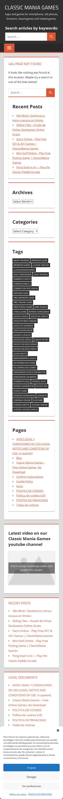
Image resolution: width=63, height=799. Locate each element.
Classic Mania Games (31, 7)
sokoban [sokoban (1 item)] (42, 395)
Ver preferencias (31, 786)
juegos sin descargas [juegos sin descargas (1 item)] (25, 349)
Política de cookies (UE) (31, 495)
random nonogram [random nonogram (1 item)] (24, 395)
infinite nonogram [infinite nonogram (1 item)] (39, 311)
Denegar (31, 777)
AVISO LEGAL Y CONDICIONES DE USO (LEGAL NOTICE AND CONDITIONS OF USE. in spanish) (30, 690)
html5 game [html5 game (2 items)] (20, 311)
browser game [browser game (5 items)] (39, 260)
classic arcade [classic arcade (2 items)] (41, 265)
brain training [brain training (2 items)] (21, 260)
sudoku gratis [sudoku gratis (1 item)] (21, 404)
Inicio (19, 486)
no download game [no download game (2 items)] (24, 362)
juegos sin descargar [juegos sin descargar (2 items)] (25, 344)
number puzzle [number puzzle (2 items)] (21, 381)
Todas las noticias (27, 505)
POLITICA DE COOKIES (30, 491)
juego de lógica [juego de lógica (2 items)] (39, 316)
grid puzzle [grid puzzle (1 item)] (40, 307)
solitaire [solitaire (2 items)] (38, 400)
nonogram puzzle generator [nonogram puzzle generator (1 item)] (29, 372)
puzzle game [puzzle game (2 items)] (20, 390)
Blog (19, 458)
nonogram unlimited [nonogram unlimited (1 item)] (25, 377)
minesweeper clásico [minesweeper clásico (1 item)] (24, 358)
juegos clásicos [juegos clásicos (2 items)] (22, 335)
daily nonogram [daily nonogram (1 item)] (22, 274)
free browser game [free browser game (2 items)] (23, 297)
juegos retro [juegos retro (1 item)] (41, 339)
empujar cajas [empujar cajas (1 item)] (20, 293)
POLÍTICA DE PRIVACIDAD (40, 794)
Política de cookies (18, 794)
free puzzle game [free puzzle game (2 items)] (22, 307)
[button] (58, 730)
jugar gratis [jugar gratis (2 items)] (20, 353)
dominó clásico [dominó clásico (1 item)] (22, 279)
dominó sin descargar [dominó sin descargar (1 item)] (25, 288)
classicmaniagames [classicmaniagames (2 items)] (24, 269)
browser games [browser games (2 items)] (21, 265)
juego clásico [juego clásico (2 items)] (20, 316)
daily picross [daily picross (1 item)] (41, 274)
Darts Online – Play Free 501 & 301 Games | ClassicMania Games (29, 143)
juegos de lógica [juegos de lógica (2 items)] (22, 339)
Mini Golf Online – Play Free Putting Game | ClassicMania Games (31, 157)
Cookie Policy (24, 481)
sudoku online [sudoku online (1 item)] (40, 404)
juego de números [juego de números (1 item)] (23, 325)
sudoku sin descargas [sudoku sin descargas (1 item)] (25, 409)
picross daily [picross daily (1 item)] (39, 381)
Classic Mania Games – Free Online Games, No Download (28, 467)
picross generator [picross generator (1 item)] (23, 386)
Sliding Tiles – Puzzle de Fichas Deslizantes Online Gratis (29, 129)
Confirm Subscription (29, 477)
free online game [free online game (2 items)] (22, 302)
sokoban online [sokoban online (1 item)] (22, 400)
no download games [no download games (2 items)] (24, 367)
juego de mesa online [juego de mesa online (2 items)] (25, 321)
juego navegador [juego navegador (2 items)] (22, 330)
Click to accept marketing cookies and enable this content (31, 568)
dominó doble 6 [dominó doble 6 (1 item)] (22, 283)
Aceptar (31, 767)
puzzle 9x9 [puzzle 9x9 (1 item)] (41, 386)
